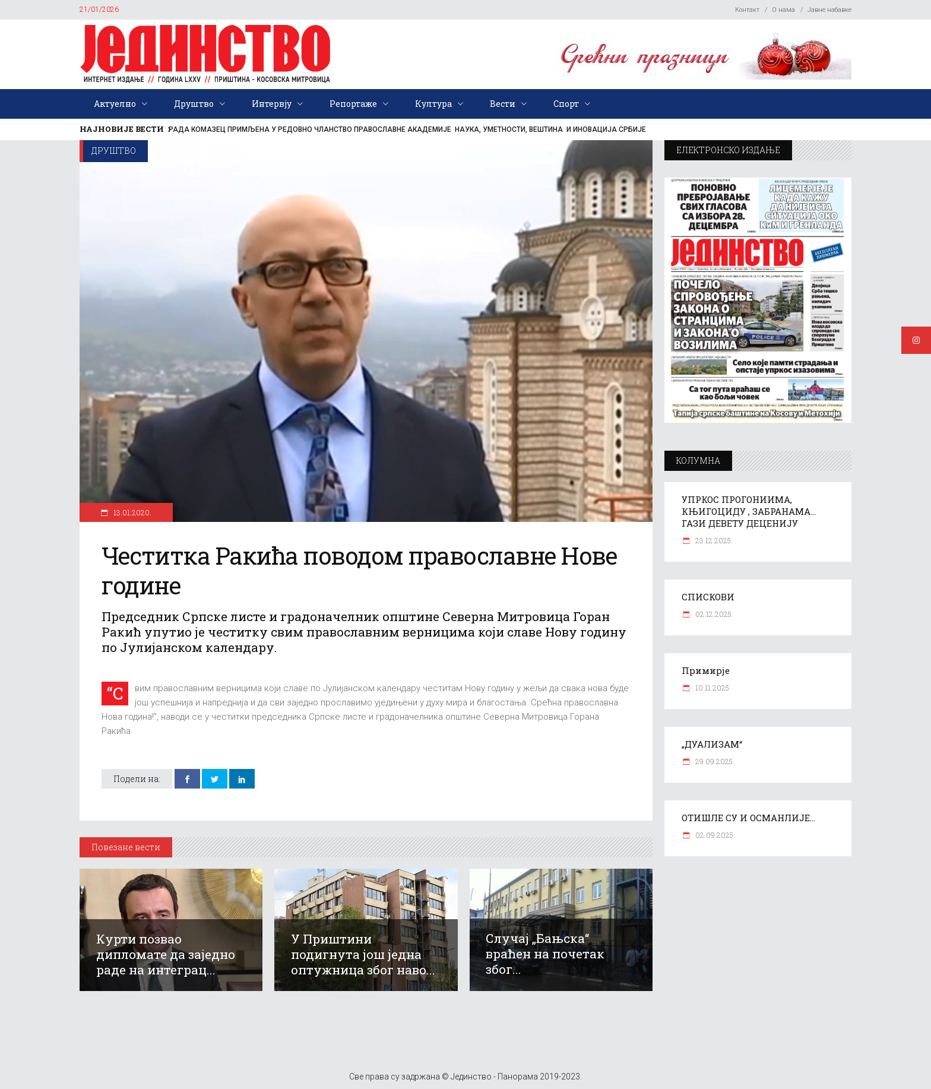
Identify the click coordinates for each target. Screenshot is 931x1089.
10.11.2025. (712, 687)
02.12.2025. (713, 614)
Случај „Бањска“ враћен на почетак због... (545, 953)
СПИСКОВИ (708, 597)
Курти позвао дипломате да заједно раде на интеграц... (165, 954)
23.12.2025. (713, 540)
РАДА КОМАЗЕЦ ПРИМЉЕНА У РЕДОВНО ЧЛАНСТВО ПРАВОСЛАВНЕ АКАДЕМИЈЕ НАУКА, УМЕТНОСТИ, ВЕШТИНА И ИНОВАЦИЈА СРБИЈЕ (407, 129)
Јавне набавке (829, 10)
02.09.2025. (714, 835)
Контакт (747, 10)
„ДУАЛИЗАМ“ (712, 744)
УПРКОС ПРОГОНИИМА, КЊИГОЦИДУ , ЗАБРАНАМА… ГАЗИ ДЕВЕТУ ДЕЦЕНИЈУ (749, 511)
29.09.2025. (714, 761)
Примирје (706, 670)
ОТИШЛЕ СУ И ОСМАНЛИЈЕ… (748, 818)
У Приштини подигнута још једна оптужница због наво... (363, 954)
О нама (783, 10)
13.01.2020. (131, 512)
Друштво (113, 150)
